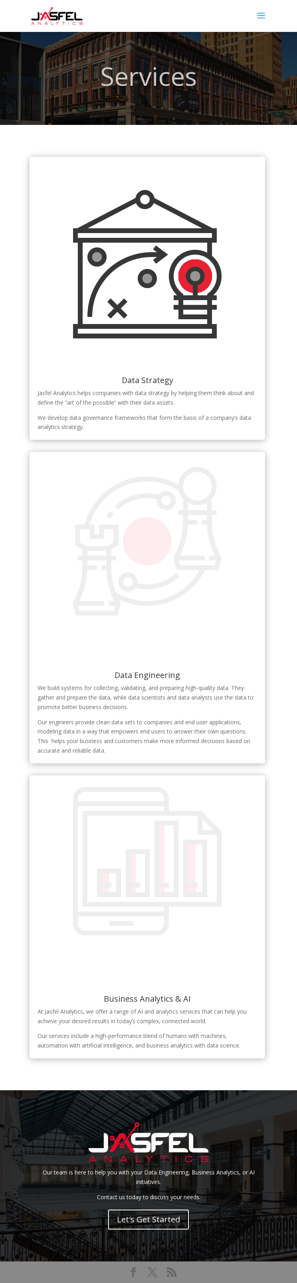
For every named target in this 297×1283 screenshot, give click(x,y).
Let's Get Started (148, 1219)
